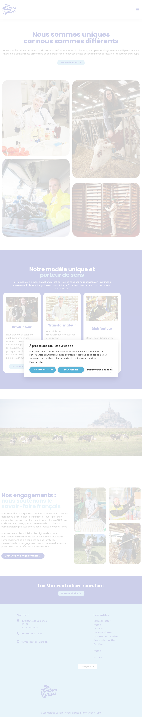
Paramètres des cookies (100, 369)
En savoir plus (36, 361)
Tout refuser (71, 369)
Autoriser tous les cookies (43, 370)
